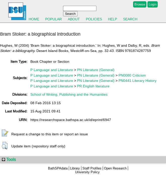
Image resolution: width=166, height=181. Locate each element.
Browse (139, 4)
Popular (53, 19)
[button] (5, 133)
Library (75, 168)
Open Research (115, 168)
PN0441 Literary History (137, 81)
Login (152, 4)
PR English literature (93, 86)
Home (34, 19)
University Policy (87, 172)
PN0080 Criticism (132, 75)
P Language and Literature (51, 70)
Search (130, 19)
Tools (9, 159)
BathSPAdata (58, 168)
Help (112, 19)
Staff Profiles (91, 168)
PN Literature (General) (96, 70)
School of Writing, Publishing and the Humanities (68, 94)
